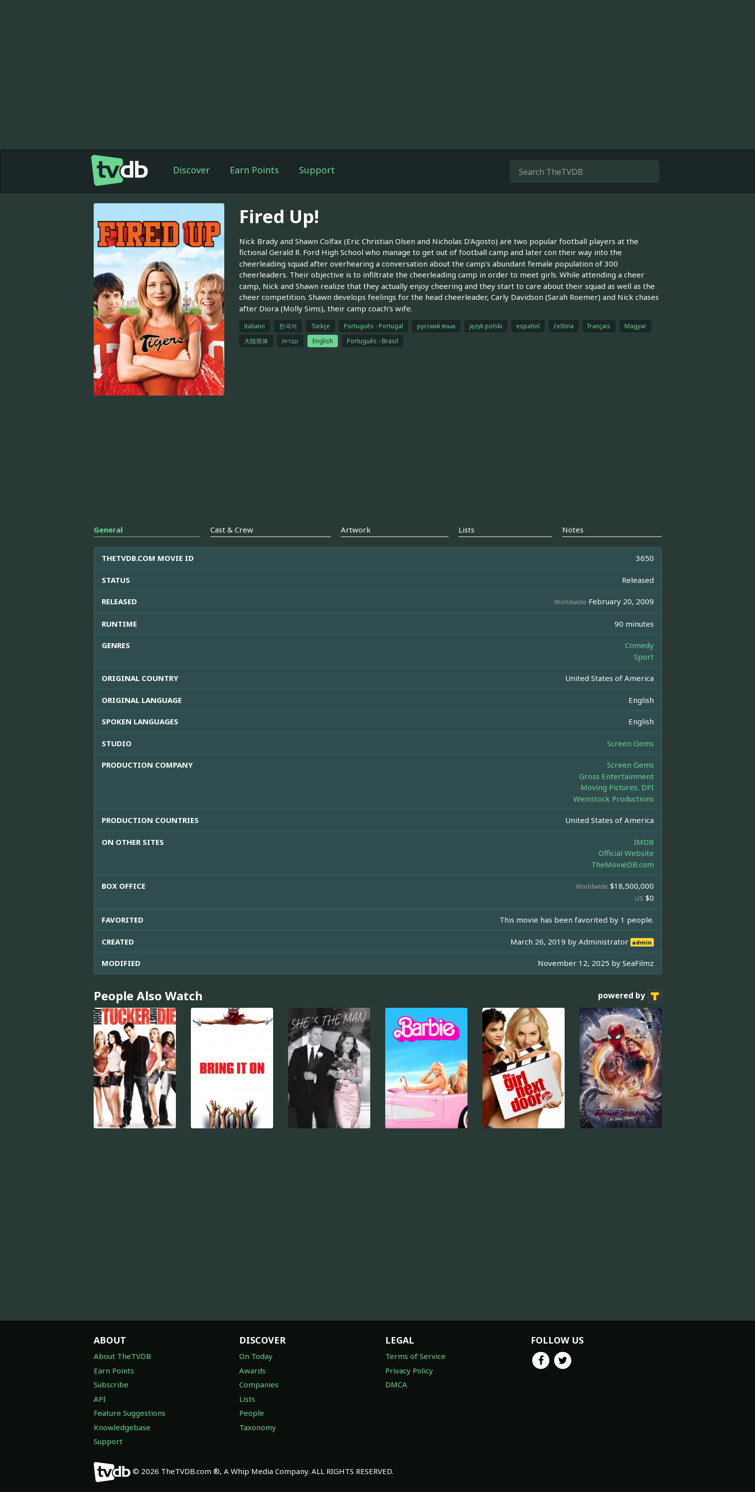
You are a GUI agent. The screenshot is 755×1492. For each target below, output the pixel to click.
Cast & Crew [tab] (231, 530)
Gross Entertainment (616, 776)
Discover (191, 170)
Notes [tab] (573, 530)
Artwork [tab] (356, 530)
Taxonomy (257, 1427)
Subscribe (111, 1384)
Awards (252, 1370)
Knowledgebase (122, 1427)
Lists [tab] (466, 530)
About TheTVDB (122, 1356)
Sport (644, 657)
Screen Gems (630, 743)
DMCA (396, 1384)
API (100, 1399)
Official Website (626, 853)
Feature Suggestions (129, 1413)
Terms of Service (415, 1356)
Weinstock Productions (613, 799)
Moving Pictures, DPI (617, 787)
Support (317, 170)
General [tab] (108, 530)
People (251, 1413)
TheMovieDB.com (622, 864)
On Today (256, 1356)
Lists (247, 1399)
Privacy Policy (409, 1370)
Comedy (639, 645)
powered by (630, 996)
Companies (259, 1384)
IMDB (644, 842)
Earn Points (254, 170)
